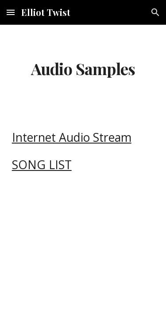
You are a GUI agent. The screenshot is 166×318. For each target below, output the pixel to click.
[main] (83, 69)
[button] (10, 12)
